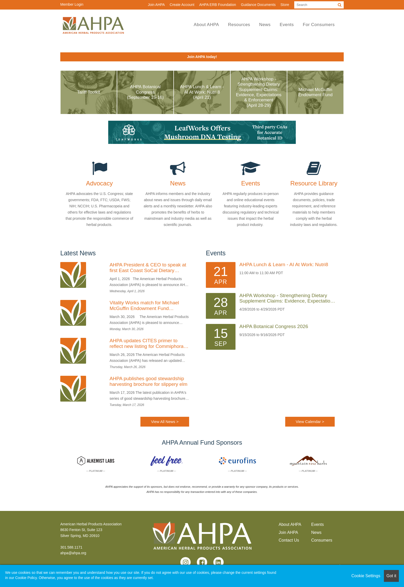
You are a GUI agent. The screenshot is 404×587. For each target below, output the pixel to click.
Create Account (182, 5)
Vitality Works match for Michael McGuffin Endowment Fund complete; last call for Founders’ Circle (144, 305)
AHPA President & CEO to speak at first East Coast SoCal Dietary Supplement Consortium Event (148, 267)
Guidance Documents (258, 5)
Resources (239, 24)
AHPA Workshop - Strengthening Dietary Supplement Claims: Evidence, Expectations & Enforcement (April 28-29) (259, 92)
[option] (95, 464)
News (265, 24)
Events (287, 24)
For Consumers (319, 24)
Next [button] (347, 463)
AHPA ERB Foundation (217, 5)
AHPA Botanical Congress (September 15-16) (145, 92)
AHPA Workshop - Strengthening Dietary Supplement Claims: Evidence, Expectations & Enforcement (287, 298)
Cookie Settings (365, 576)
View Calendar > (310, 421)
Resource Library (314, 183)
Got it (391, 576)
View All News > (165, 421)
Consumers (321, 540)
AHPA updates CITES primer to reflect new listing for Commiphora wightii (146, 343)
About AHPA (206, 24)
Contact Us (289, 540)
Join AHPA (156, 5)
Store (285, 5)
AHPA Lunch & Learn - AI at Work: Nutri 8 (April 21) (202, 92)
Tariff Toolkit (88, 92)
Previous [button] (56, 463)
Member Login (71, 4)
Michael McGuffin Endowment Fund (315, 92)
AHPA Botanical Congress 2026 (273, 326)
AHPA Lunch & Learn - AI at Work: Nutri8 (283, 264)
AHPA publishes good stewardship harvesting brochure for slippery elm (148, 381)
